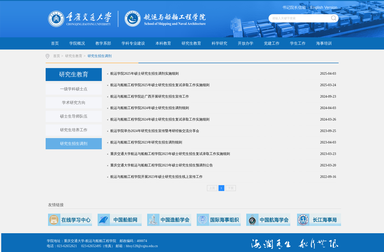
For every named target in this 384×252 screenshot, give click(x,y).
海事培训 (324, 43)
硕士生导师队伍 (73, 116)
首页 (55, 43)
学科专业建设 (133, 43)
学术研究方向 (73, 103)
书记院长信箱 (294, 7)
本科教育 (163, 43)
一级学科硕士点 (73, 89)
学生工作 (298, 43)
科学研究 (219, 43)
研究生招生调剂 (100, 56)
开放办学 (245, 43)
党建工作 (272, 43)
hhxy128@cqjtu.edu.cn (142, 246)
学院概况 (77, 43)
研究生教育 (191, 43)
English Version (323, 7)
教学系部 (103, 43)
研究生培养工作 (73, 130)
